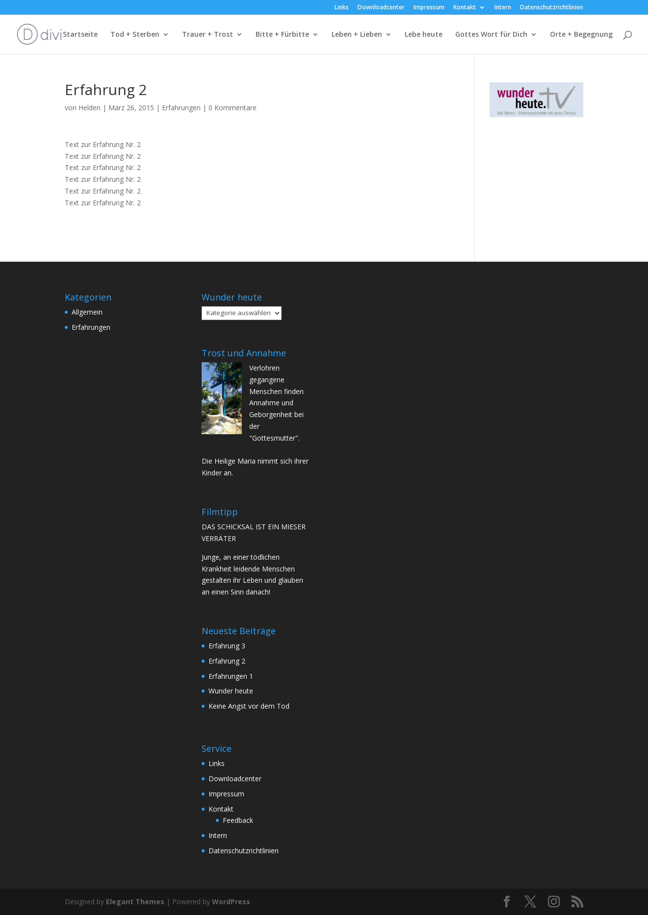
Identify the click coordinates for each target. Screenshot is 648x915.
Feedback (238, 820)
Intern (502, 7)
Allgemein (87, 312)
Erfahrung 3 (226, 645)
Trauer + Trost (207, 35)
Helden (89, 107)
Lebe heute (423, 35)
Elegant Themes (135, 901)
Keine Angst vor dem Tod (248, 706)
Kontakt (464, 7)
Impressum (429, 7)
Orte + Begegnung (581, 35)
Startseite (80, 35)
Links (342, 7)
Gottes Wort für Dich (491, 35)
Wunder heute (230, 690)
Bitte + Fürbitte (282, 35)
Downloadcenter (381, 7)
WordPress (231, 901)
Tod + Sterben (134, 35)
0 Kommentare (232, 107)
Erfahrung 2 (226, 661)
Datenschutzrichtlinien (551, 7)
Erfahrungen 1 (230, 676)
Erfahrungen (181, 107)
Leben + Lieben (357, 35)
